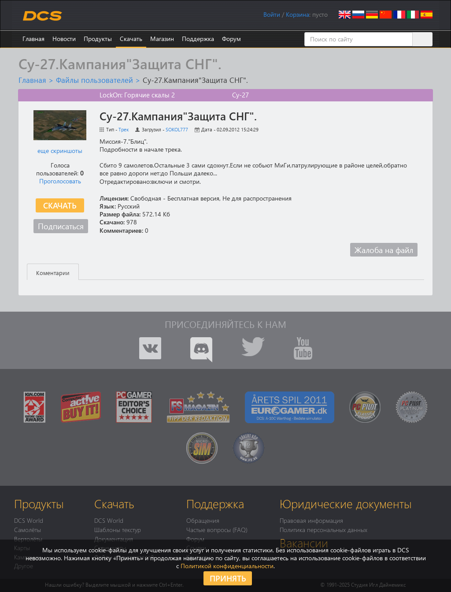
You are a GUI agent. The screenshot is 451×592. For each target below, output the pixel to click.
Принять (228, 578)
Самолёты (27, 529)
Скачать (131, 38)
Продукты (98, 38)
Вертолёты (28, 539)
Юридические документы (346, 503)
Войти (271, 14)
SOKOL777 (177, 129)
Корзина (297, 14)
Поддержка (198, 38)
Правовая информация (311, 520)
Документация (113, 539)
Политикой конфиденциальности (227, 566)
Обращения (202, 520)
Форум (231, 38)
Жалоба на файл (384, 249)
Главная (33, 38)
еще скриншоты (59, 150)
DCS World (28, 520)
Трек (123, 129)
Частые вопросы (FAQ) (217, 529)
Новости (64, 38)
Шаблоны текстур (117, 529)
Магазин (162, 38)
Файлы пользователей (94, 80)
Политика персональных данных (323, 529)
